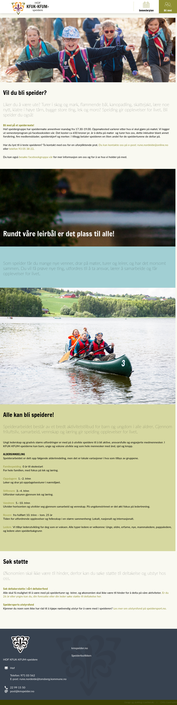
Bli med (168, 6)
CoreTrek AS (148, 702)
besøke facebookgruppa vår (36, 157)
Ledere (7, 527)
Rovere (7, 514)
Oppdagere (10, 478)
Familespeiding (12, 466)
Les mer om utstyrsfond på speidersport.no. (139, 608)
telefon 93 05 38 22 (21, 148)
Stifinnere (9, 490)
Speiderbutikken (81, 655)
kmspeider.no (79, 648)
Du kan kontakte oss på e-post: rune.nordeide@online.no (133, 144)
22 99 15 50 (17, 687)
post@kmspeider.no (22, 691)
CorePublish (171, 702)
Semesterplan (146, 6)
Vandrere (8, 502)
